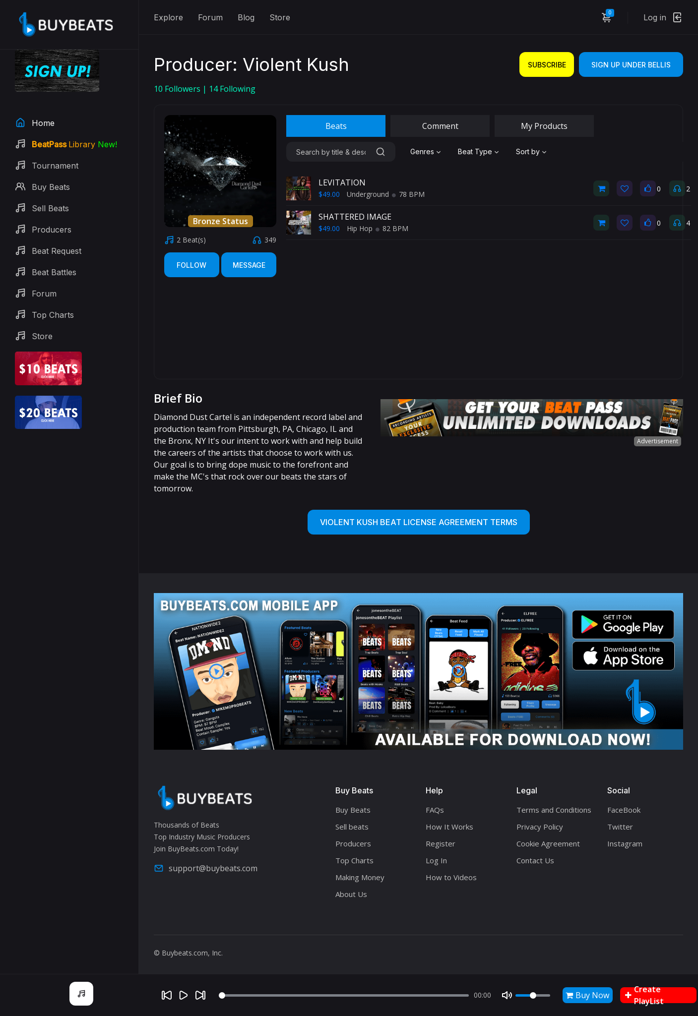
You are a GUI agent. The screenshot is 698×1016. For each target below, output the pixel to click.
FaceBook (623, 810)
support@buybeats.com (205, 868)
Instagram (624, 843)
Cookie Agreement (548, 843)
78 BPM (408, 194)
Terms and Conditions (553, 810)
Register (440, 843)
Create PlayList (644, 995)
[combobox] (426, 152)
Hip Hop (360, 228)
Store (279, 17)
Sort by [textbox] (528, 151)
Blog (246, 17)
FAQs (435, 810)
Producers (353, 843)
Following (232, 88)
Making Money (359, 877)
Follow (191, 265)
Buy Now (587, 995)
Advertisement (657, 441)
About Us (351, 894)
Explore (168, 17)
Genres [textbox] (422, 151)
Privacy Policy (539, 827)
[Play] (184, 995)
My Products (544, 125)
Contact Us (535, 860)
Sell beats (352, 827)
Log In (436, 860)
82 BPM (392, 228)
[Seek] (344, 995)
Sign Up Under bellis (631, 64)
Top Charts (354, 860)
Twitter (620, 827)
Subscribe (547, 64)
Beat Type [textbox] (475, 151)
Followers (178, 88)
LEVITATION (342, 182)
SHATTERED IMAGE (354, 216)
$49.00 (329, 194)
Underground (368, 194)
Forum (210, 17)
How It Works (449, 827)
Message (249, 265)
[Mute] (507, 995)
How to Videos (451, 877)
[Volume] (532, 995)
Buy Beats (353, 810)
